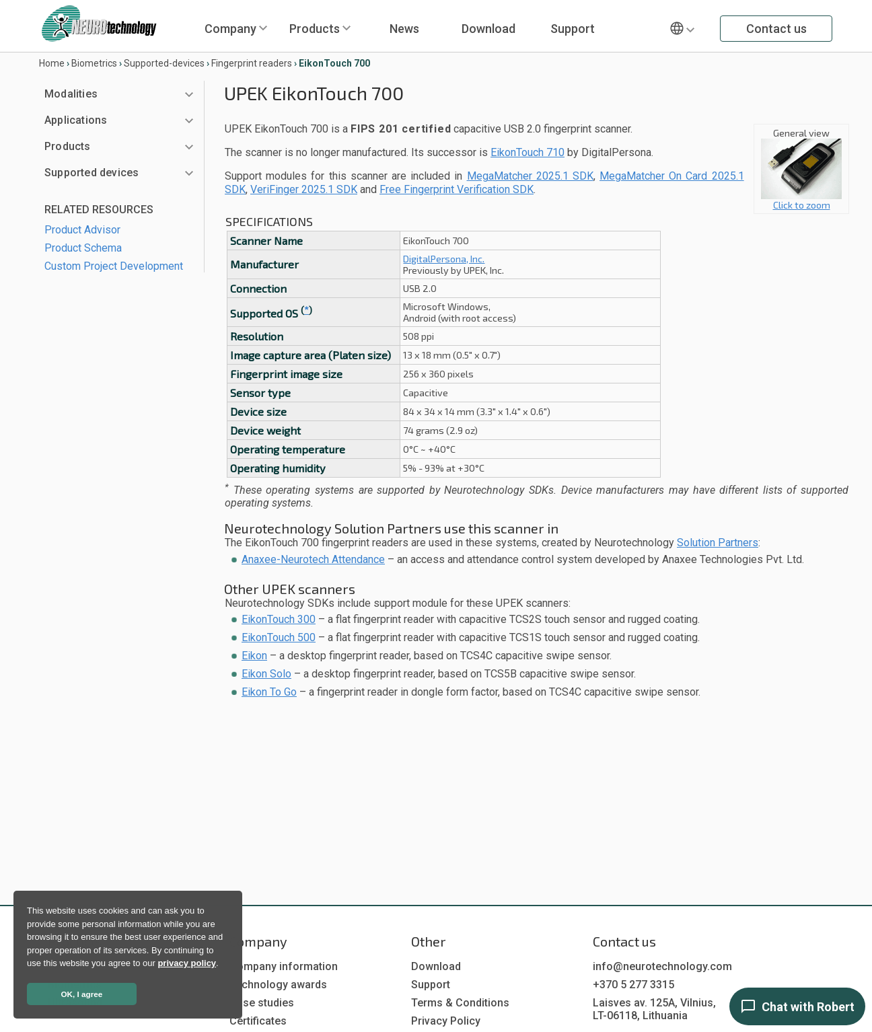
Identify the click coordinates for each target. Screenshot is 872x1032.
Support (572, 29)
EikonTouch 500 (279, 637)
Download (488, 29)
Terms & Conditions (460, 1002)
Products (314, 29)
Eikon (254, 655)
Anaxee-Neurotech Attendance (313, 559)
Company (230, 29)
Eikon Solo (266, 673)
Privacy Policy (445, 1021)
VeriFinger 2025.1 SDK (303, 189)
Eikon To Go (269, 692)
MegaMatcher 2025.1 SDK (530, 176)
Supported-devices (164, 63)
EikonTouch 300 (279, 619)
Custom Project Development (113, 266)
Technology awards (278, 984)
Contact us (776, 29)
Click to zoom (801, 200)
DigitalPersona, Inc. (443, 258)
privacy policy (186, 963)
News (404, 29)
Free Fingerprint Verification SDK (456, 189)
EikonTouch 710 (527, 152)
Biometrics (94, 63)
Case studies (261, 1002)
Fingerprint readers (251, 63)
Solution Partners (717, 542)
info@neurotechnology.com (662, 966)
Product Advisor (82, 229)
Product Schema (83, 248)
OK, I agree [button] (82, 994)
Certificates (258, 1021)
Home (52, 63)
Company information (283, 966)
